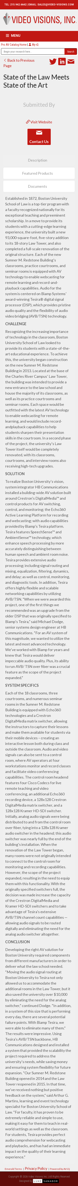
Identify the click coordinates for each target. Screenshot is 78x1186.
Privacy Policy (36, 1168)
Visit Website (39, 122)
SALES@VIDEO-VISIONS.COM (55, 4)
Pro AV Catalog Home (14, 44)
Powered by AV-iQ (60, 1168)
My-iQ (33, 44)
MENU (15, 36)
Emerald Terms (13, 1168)
